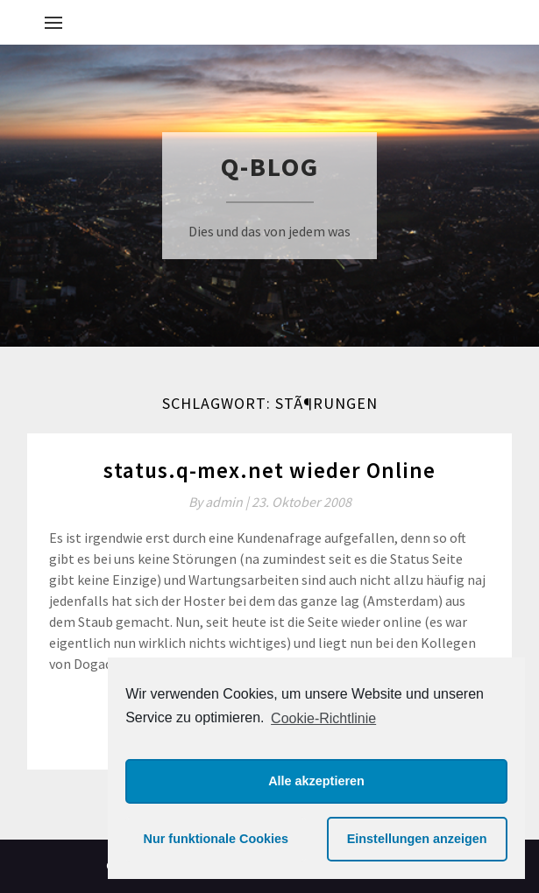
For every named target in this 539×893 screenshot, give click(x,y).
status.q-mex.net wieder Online (269, 470)
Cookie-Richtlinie (323, 718)
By (220, 501)
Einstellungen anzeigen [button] (417, 839)
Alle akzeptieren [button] (316, 781)
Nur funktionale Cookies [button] (216, 839)
